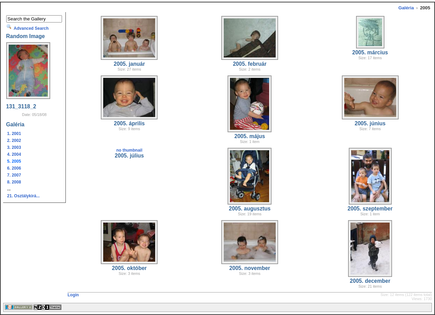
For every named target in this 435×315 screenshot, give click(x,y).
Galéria (406, 7)
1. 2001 (14, 133)
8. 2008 (14, 182)
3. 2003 (14, 147)
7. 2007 (14, 175)
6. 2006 (14, 168)
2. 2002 (14, 140)
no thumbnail (129, 150)
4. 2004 (14, 154)
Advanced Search (31, 28)
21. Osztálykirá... (23, 196)
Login (73, 294)
